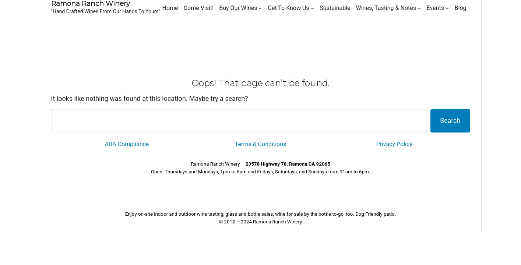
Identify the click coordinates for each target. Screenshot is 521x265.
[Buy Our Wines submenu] (260, 8)
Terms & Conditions (260, 144)
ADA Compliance (127, 144)
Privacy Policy (394, 144)
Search (450, 120)
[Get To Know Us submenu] (312, 8)
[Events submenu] (447, 8)
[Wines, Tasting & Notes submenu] (419, 8)
